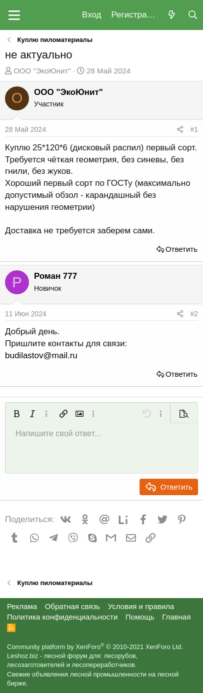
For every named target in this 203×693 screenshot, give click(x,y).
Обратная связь (72, 606)
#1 (194, 129)
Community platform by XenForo (95, 647)
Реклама (22, 606)
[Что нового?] (171, 15)
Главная (176, 617)
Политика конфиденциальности (62, 617)
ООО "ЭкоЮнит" (42, 70)
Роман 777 (55, 276)
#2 (194, 314)
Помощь (140, 617)
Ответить (182, 249)
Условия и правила (141, 606)
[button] (14, 15)
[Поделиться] (180, 129)
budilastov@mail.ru (41, 355)
